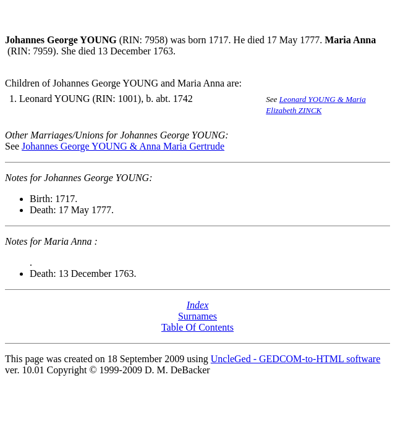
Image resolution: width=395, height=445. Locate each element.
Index (198, 305)
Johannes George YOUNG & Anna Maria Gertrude (123, 146)
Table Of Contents (197, 327)
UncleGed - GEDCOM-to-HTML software (295, 359)
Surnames (197, 316)
